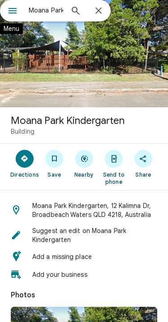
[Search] (75, 11)
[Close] (98, 11)
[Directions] (24, 163)
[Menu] (12, 11)
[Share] (143, 163)
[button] (84, 210)
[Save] (54, 163)
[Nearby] (84, 163)
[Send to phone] (114, 167)
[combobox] (46, 10)
